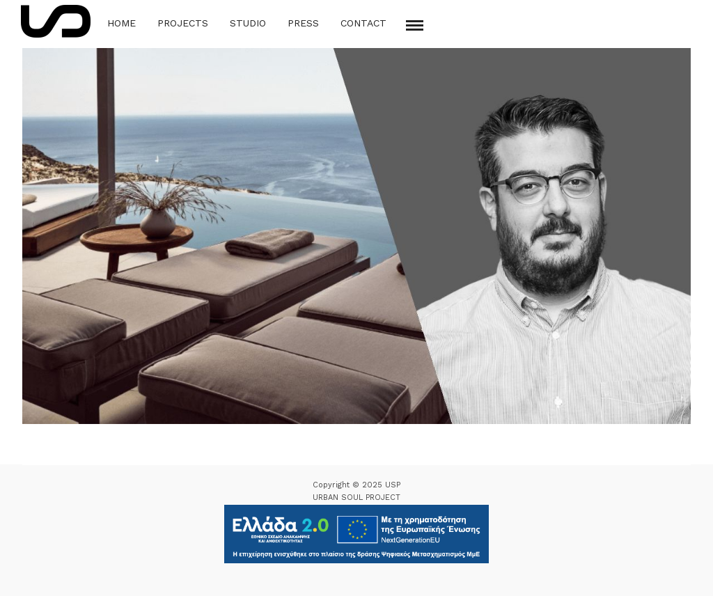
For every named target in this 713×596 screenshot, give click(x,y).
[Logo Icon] (56, 21)
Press (303, 23)
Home (121, 23)
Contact (363, 23)
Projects (182, 23)
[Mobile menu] (414, 25)
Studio (248, 23)
